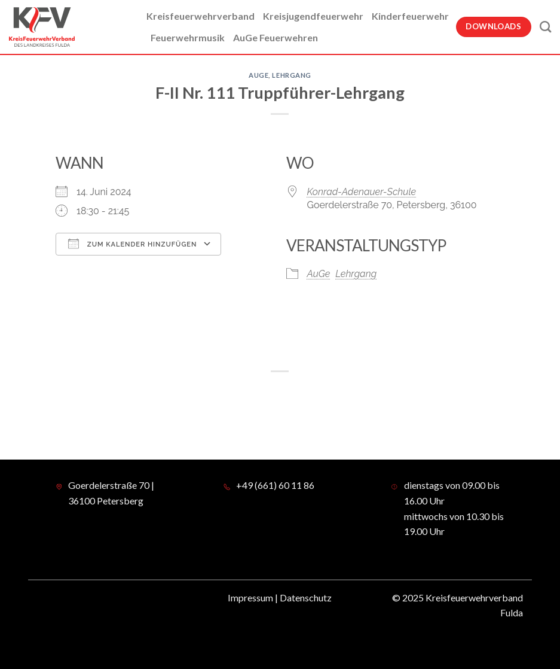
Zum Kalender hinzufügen (132, 243)
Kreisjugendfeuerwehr (313, 16)
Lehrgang (291, 75)
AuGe (258, 75)
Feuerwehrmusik (188, 37)
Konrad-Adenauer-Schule (362, 191)
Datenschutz (306, 597)
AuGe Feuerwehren (275, 37)
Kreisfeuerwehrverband (200, 16)
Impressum (250, 597)
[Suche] (545, 26)
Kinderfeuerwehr (410, 16)
